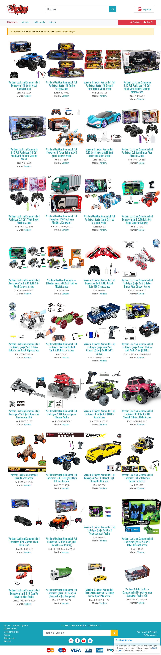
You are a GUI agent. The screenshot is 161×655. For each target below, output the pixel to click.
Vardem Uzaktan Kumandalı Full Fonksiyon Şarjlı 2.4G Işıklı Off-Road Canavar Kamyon (137, 219)
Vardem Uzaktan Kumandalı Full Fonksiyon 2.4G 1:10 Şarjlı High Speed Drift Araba (99, 478)
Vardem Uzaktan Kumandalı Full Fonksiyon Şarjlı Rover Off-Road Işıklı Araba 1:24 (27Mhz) (137, 347)
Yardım (7, 635)
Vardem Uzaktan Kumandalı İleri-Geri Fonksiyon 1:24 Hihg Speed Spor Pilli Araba (99, 593)
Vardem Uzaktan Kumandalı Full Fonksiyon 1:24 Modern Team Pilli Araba (24, 542)
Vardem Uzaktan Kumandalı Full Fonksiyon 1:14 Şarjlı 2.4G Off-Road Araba (99, 414)
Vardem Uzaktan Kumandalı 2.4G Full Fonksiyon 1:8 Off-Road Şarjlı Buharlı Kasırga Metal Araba (137, 87)
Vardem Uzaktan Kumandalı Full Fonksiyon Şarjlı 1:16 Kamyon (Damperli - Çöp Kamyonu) (61, 593)
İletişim (52, 22)
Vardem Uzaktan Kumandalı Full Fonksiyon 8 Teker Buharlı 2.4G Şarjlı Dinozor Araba (61, 152)
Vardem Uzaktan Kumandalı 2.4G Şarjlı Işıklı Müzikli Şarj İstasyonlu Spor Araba (99, 152)
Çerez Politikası (11, 632)
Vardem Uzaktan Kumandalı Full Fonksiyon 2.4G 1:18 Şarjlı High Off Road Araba (61, 478)
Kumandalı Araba (45, 31)
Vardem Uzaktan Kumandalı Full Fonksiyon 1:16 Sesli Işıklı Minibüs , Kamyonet (61, 219)
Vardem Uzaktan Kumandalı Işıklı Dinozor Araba (24, 476)
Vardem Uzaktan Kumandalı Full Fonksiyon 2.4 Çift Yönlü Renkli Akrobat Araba (24, 219)
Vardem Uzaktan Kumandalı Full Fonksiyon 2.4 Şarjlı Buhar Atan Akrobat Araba (137, 152)
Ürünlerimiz (12, 22)
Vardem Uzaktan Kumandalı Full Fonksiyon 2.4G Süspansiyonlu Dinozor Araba (61, 414)
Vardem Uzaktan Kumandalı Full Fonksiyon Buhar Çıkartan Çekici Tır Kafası (137, 478)
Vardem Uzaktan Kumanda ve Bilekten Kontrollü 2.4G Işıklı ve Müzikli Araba (61, 283)
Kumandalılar (28, 31)
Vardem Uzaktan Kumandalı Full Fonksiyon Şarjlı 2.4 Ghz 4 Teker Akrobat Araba (137, 542)
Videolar (26, 22)
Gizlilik (154, 648)
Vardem (27, 96)
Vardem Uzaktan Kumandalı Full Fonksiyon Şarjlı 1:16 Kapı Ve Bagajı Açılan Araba (24, 593)
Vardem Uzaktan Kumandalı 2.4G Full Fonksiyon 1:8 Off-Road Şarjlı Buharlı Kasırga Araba (24, 154)
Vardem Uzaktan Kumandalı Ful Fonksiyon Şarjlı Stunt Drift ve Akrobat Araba (99, 219)
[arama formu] (77, 9)
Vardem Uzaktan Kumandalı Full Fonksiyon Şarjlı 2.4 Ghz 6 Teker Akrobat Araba (99, 530)
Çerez (120, 650)
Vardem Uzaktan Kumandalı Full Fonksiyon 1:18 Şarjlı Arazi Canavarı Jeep (24, 85)
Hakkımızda (39, 22)
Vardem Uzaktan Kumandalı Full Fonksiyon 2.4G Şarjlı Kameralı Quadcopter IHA (24, 414)
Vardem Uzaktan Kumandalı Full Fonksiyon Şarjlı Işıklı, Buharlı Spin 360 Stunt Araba (99, 283)
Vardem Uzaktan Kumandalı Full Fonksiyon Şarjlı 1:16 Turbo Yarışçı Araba (61, 85)
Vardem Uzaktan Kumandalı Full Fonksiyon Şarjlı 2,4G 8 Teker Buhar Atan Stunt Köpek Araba (24, 347)
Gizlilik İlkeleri (10, 628)
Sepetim (147, 9)
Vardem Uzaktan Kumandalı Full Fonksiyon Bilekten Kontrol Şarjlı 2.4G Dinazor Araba (61, 347)
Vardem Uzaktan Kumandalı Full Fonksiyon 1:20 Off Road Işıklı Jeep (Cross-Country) (61, 542)
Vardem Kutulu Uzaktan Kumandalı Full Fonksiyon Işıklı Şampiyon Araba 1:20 (137, 592)
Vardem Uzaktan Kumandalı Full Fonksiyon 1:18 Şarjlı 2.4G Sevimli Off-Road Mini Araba (137, 414)
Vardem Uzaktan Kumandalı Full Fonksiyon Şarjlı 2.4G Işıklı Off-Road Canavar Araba (24, 283)
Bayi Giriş (135, 22)
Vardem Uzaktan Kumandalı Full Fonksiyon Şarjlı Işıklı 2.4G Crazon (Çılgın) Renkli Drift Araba (99, 348)
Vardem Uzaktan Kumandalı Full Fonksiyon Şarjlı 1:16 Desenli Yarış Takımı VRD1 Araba (99, 85)
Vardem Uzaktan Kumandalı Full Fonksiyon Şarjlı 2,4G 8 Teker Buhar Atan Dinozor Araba (137, 283)
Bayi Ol (148, 22)
